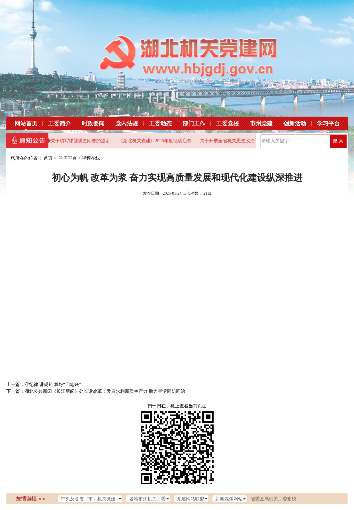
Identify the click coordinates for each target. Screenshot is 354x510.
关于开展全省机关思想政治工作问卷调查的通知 (248, 140)
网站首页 (26, 123)
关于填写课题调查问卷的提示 (80, 140)
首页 (48, 158)
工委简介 (59, 123)
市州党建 (261, 123)
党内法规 (126, 123)
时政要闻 (93, 123)
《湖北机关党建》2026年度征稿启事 (154, 140)
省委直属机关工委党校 (273, 498)
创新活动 (294, 123)
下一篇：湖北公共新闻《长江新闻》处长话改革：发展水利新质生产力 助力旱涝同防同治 (95, 391)
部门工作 (194, 123)
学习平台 (328, 123)
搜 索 (338, 141)
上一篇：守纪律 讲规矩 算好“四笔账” (43, 384)
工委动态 (160, 123)
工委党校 (227, 123)
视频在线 (91, 158)
